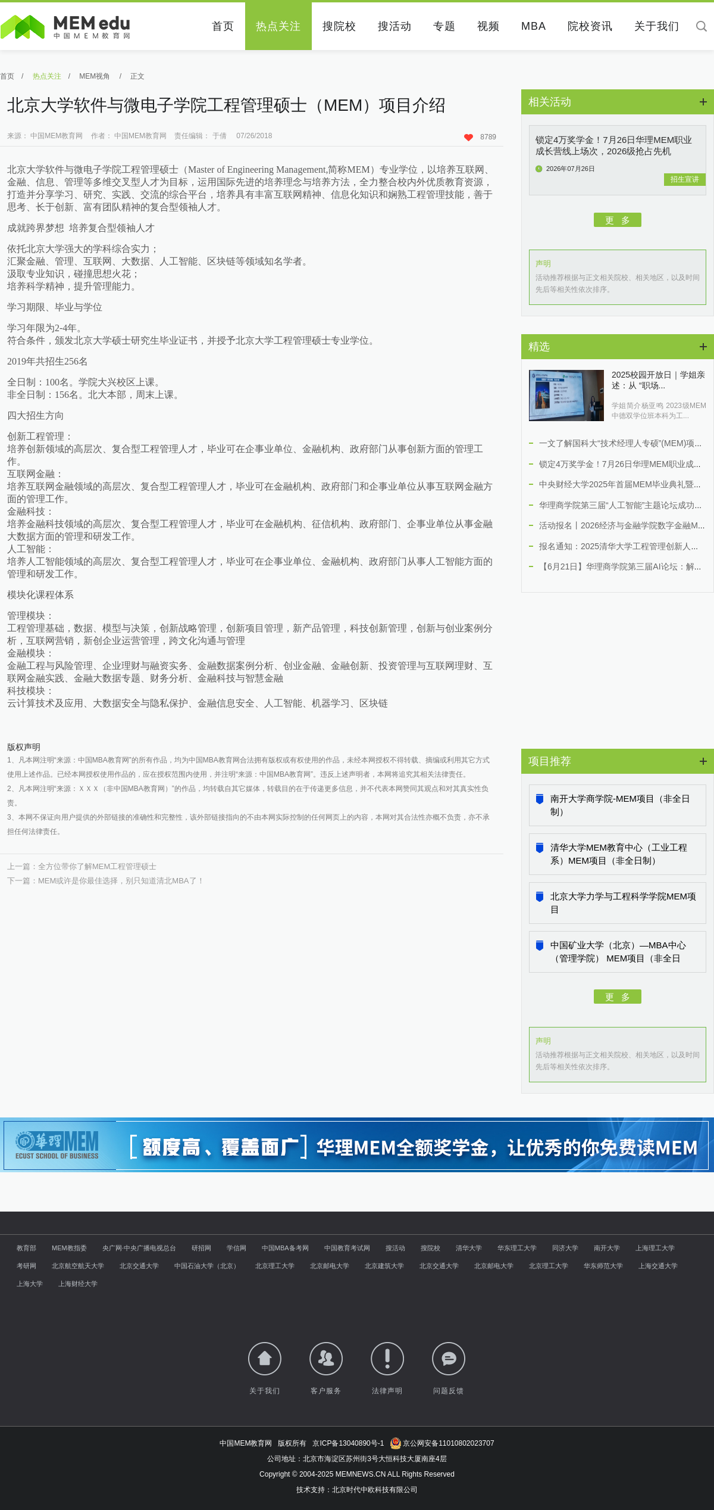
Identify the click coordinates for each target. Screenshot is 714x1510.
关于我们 (656, 26)
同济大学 (565, 1247)
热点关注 (278, 26)
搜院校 (339, 26)
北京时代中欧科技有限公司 (375, 1490)
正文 (137, 76)
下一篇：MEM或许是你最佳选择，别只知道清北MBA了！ (106, 880)
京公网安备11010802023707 (442, 1443)
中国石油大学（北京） (207, 1265)
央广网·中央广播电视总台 (139, 1247)
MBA (533, 26)
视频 (488, 26)
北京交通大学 (139, 1265)
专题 (444, 26)
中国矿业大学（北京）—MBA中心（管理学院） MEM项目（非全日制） (618, 952)
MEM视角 (95, 76)
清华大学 (469, 1247)
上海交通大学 (658, 1265)
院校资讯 (590, 26)
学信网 (236, 1247)
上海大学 (30, 1283)
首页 (223, 26)
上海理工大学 (655, 1247)
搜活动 (395, 26)
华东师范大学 (603, 1265)
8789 (480, 137)
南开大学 (607, 1247)
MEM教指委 (69, 1247)
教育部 (26, 1247)
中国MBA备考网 (285, 1247)
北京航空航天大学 (78, 1265)
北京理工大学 (275, 1265)
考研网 (26, 1265)
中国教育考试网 (347, 1247)
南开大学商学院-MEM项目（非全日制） (620, 805)
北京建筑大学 (384, 1265)
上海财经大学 (78, 1283)
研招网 (201, 1247)
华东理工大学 (517, 1247)
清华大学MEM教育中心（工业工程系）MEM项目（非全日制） (618, 853)
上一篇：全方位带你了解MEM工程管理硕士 (81, 866)
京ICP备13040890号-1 (348, 1443)
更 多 (618, 219)
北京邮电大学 (329, 1265)
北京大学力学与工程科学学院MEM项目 (623, 902)
